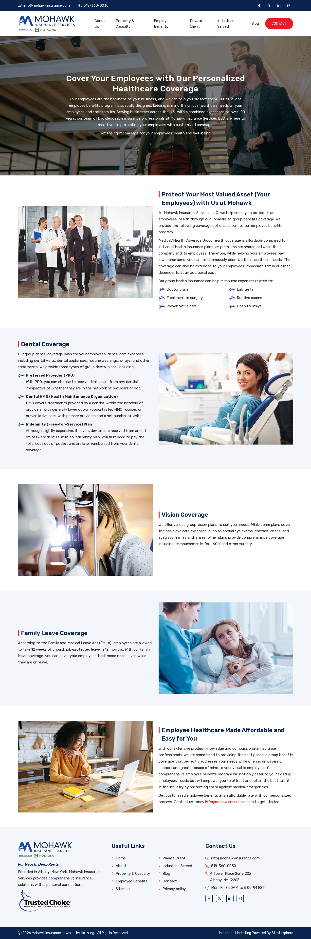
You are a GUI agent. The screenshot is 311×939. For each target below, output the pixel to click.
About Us (99, 24)
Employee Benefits (162, 24)
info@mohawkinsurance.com (229, 802)
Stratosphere (282, 933)
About (119, 866)
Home (119, 858)
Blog (255, 23)
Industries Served (225, 24)
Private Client (196, 24)
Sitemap (121, 889)
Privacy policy (172, 889)
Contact (279, 23)
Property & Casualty (125, 24)
